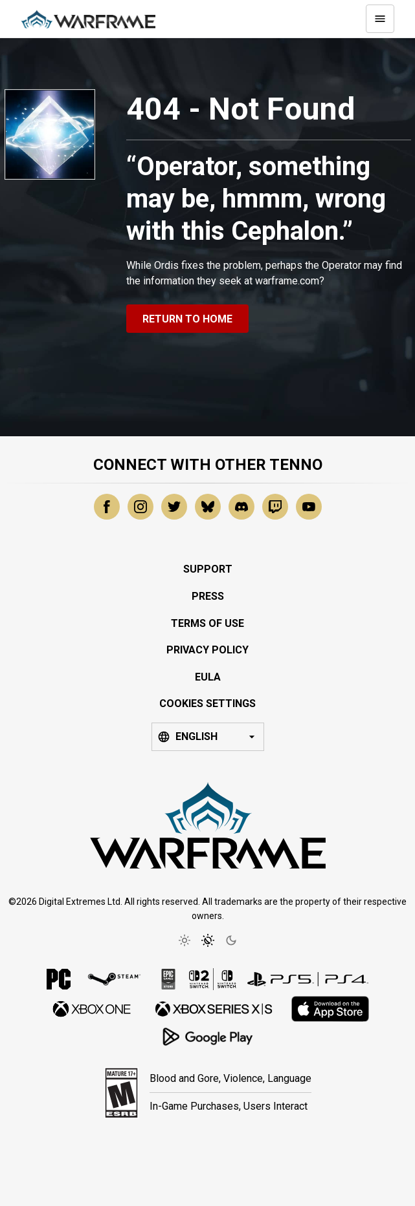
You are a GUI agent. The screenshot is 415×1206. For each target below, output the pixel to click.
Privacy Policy (207, 650)
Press (208, 596)
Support (207, 569)
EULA (208, 677)
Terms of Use (207, 623)
